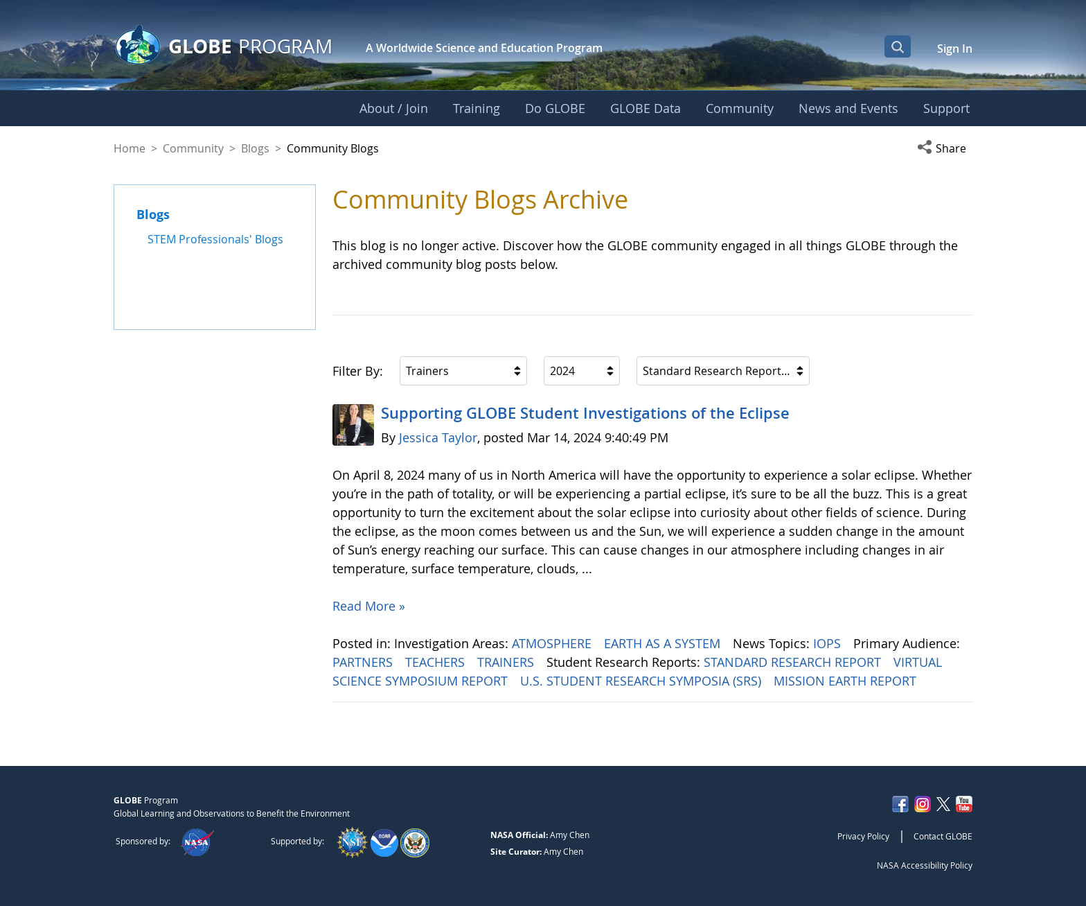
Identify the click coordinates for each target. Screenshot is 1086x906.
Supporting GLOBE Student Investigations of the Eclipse (585, 413)
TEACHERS (436, 662)
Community (193, 148)
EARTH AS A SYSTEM (664, 643)
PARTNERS (364, 662)
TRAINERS (507, 662)
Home (129, 148)
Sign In (954, 48)
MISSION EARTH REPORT (847, 680)
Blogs (255, 148)
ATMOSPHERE (553, 643)
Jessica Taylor (438, 437)
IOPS (828, 643)
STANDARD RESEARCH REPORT (794, 662)
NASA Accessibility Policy (924, 865)
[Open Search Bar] (897, 46)
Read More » (368, 606)
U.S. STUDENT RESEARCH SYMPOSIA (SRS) (642, 680)
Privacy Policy (863, 836)
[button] (944, 148)
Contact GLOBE (943, 836)
